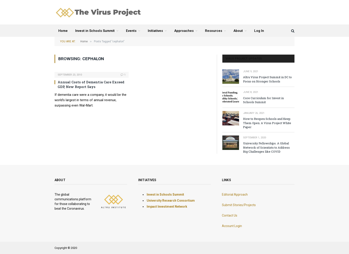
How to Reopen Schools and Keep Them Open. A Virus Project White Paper (267, 123)
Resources (213, 31)
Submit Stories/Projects (239, 205)
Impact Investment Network (167, 206)
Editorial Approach (235, 194)
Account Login (232, 226)
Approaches (184, 31)
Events (131, 31)
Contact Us (229, 215)
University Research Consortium (171, 200)
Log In (259, 31)
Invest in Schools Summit (95, 31)
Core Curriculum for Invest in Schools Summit (263, 100)
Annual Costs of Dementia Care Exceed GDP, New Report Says (91, 84)
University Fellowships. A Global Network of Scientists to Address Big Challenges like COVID (266, 147)
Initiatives (155, 31)
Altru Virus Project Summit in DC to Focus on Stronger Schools (267, 79)
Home (63, 31)
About (238, 31)
